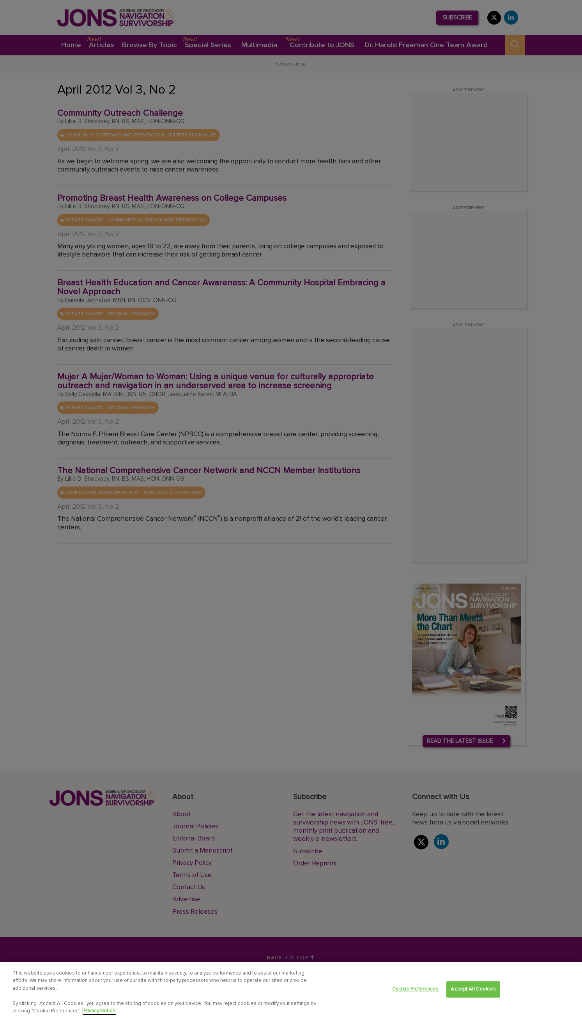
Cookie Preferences (415, 989)
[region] (291, 990)
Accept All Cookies (473, 989)
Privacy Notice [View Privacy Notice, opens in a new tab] (99, 1011)
